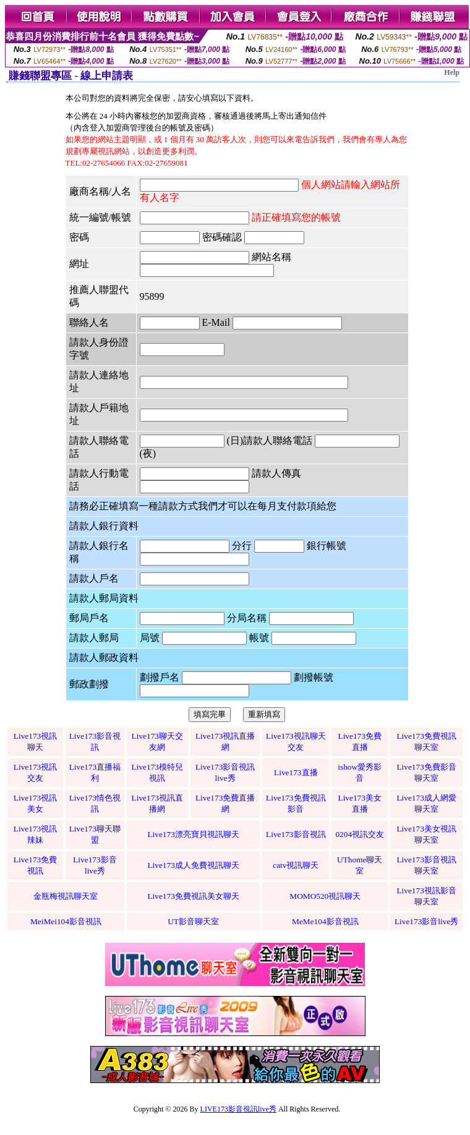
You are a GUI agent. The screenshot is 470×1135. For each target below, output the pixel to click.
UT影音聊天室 (193, 921)
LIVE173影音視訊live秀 (238, 1109)
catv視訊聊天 (295, 865)
